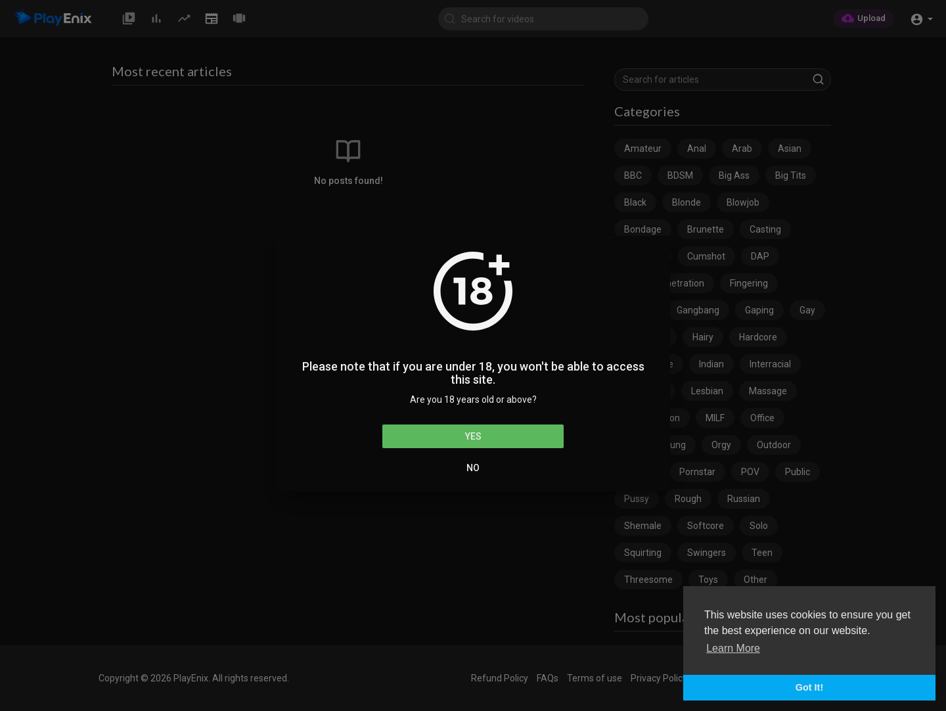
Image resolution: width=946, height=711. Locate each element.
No (473, 468)
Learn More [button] (733, 648)
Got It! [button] (809, 687)
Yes (473, 436)
